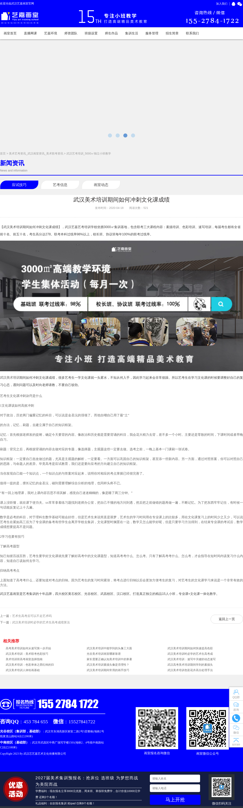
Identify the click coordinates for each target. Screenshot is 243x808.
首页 (3, 153)
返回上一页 (227, 619)
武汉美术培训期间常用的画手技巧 (108, 670)
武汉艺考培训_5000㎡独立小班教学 (88, 153)
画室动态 (101, 185)
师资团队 (70, 33)
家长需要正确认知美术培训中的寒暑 (109, 659)
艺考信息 (60, 185)
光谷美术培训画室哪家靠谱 (104, 653)
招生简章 (172, 33)
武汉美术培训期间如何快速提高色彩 (190, 648)
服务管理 (151, 33)
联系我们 (192, 33)
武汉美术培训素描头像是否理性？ (108, 664)
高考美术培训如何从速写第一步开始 (28, 648)
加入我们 (221, 3)
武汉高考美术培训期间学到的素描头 (190, 664)
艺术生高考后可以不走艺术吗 (32, 616)
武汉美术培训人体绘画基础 (23, 670)
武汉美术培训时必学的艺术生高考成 (190, 653)
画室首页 (10, 33)
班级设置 (91, 33)
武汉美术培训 (9, 377)
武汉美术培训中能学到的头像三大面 (109, 648)
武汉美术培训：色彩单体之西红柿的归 (30, 664)
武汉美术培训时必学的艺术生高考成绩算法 (41, 622)
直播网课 (30, 33)
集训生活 (131, 33)
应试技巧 (19, 185)
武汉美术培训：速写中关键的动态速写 (191, 659)
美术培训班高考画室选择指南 (24, 659)
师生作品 (111, 33)
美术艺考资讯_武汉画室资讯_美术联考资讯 (36, 153)
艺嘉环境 (50, 33)
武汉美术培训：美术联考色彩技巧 (27, 653)
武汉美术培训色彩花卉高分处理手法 (190, 670)
